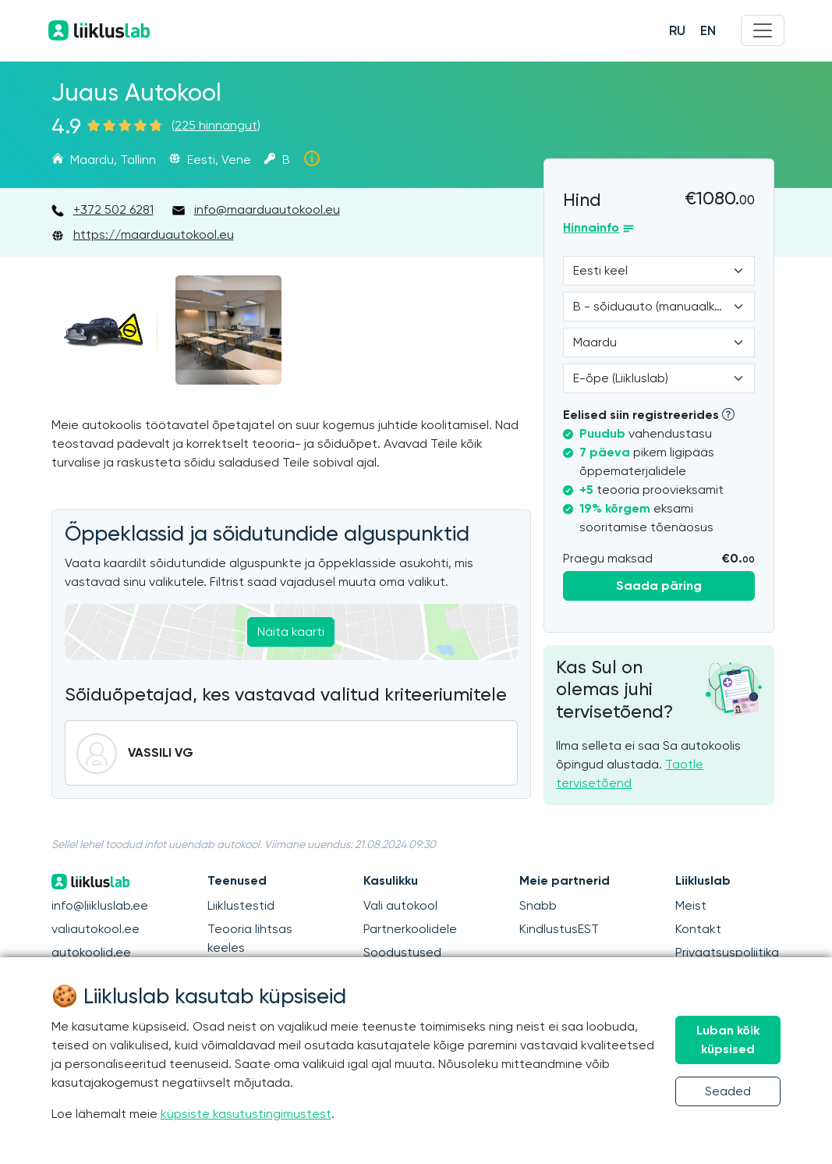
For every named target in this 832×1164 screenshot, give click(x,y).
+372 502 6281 (113, 209)
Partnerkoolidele (410, 928)
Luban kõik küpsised (727, 1039)
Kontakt (698, 928)
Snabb (538, 905)
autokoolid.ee (91, 952)
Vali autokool (400, 905)
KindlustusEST (559, 928)
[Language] (659, 271)
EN (708, 30)
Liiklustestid (240, 905)
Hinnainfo (591, 227)
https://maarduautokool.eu (153, 234)
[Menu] (762, 30)
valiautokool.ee (95, 928)
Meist (690, 905)
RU (677, 30)
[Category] (659, 306)
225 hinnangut (216, 125)
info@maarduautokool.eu (267, 209)
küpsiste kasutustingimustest (246, 1113)
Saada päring (659, 585)
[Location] (659, 342)
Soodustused (402, 952)
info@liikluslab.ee (99, 905)
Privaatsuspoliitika (727, 952)
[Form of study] (659, 378)
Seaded (728, 1091)
